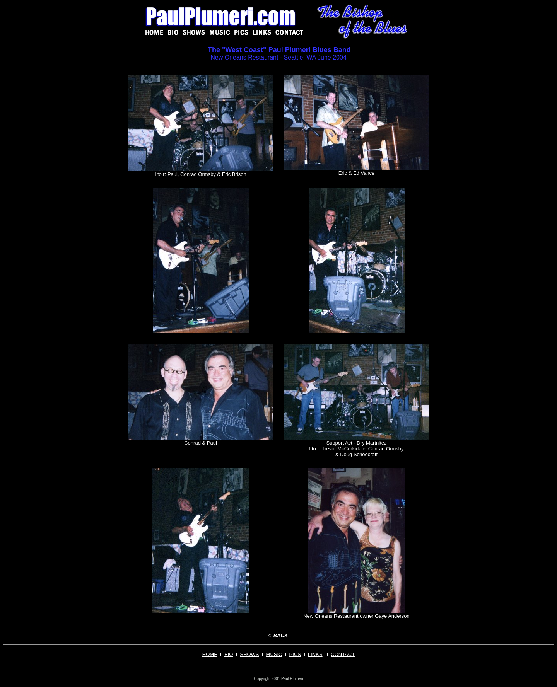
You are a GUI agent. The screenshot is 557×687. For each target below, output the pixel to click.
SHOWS (249, 654)
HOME (209, 654)
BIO (228, 654)
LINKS (315, 654)
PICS (295, 654)
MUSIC (274, 654)
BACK (280, 635)
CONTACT (343, 654)
